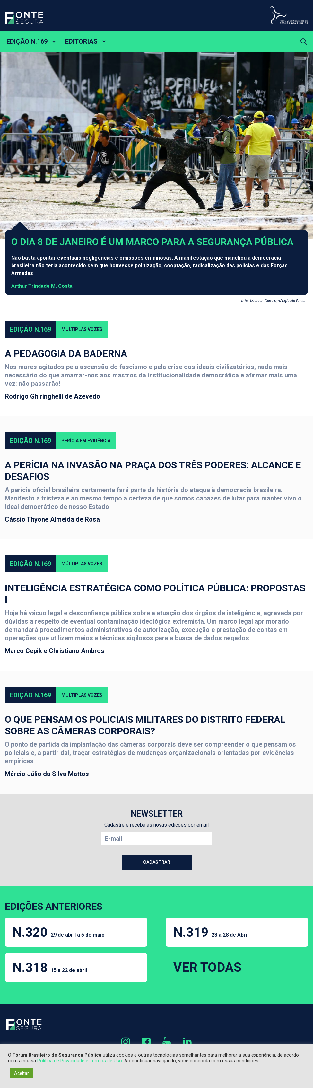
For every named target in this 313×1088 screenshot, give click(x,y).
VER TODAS (207, 967)
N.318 (50, 967)
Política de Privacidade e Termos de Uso (79, 1061)
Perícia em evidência (85, 440)
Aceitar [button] (21, 1073)
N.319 (210, 932)
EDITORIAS (81, 41)
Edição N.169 (30, 329)
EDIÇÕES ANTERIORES (53, 906)
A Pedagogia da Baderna (66, 353)
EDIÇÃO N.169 (27, 41)
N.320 (59, 932)
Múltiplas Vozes (81, 329)
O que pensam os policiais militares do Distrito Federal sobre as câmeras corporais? (145, 725)
